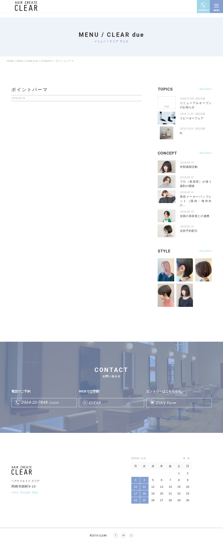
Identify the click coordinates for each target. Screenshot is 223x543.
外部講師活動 (189, 166)
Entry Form (166, 402)
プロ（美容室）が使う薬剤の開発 (196, 183)
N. (181, 132)
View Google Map (25, 492)
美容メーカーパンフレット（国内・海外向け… (196, 201)
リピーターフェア (192, 117)
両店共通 (200, 98)
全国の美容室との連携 (195, 215)
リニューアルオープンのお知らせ (196, 105)
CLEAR (95, 402)
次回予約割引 (189, 230)
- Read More (205, 89)
